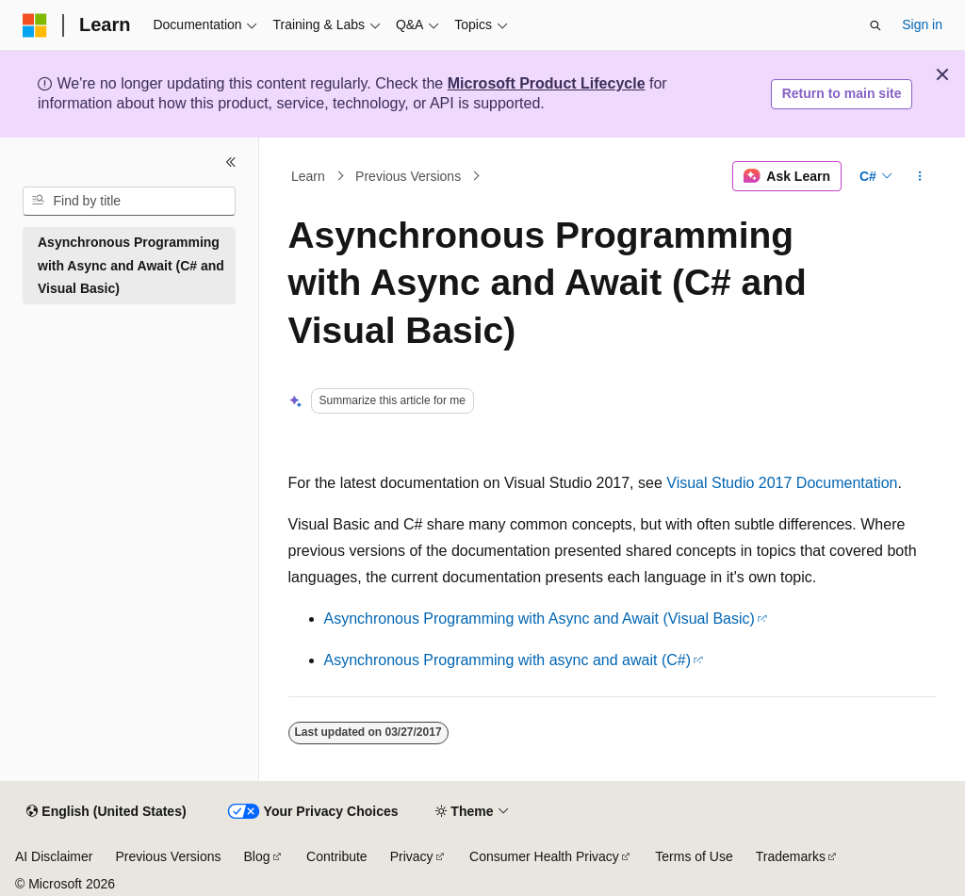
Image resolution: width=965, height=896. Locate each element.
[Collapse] (231, 162)
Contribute (337, 856)
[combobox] (129, 202)
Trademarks (791, 856)
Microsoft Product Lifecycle (547, 83)
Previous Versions (408, 176)
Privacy (411, 856)
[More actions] (919, 176)
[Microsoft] (35, 25)
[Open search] (875, 25)
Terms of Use (693, 856)
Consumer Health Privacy (544, 856)
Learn (308, 176)
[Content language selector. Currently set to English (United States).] (106, 812)
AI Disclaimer (53, 856)
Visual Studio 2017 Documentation (781, 483)
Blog (257, 856)
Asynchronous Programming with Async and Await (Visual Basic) (539, 619)
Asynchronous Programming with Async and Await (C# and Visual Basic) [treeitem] (131, 265)
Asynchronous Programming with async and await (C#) (508, 660)
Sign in (922, 24)
